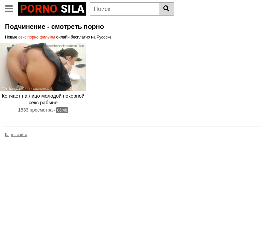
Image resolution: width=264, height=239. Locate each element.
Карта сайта (16, 134)
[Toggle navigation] (11, 8)
